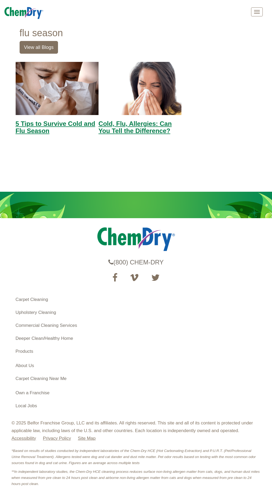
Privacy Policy (57, 438)
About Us (25, 365)
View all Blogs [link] (39, 47)
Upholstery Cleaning (36, 312)
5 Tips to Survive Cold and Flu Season (55, 127)
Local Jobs (26, 405)
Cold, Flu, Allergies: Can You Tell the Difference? (135, 127)
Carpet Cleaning (32, 299)
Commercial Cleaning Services (46, 325)
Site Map (87, 438)
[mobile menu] (257, 11)
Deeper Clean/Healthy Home (44, 338)
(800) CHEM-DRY (136, 262)
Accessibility (24, 438)
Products (24, 351)
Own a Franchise (33, 392)
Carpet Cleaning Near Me (41, 378)
